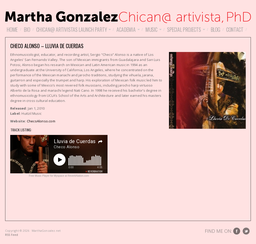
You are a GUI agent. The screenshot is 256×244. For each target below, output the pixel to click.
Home (12, 29)
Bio (27, 29)
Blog (215, 29)
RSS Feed (11, 235)
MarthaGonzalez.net (128, 15)
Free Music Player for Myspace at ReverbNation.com (59, 175)
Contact (234, 29)
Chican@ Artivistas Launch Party (73, 29)
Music (153, 29)
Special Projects (185, 29)
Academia (127, 29)
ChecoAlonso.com (41, 121)
